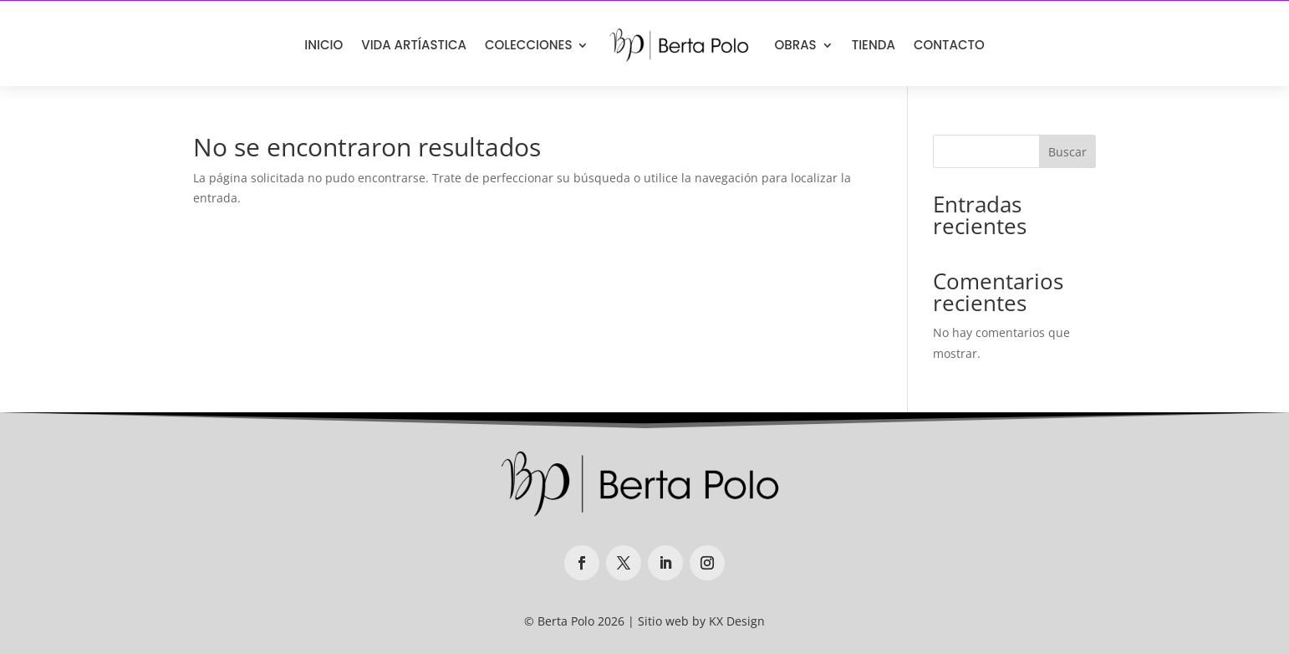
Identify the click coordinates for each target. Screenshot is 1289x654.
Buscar (1067, 152)
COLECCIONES (529, 45)
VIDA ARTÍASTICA (413, 45)
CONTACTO (949, 45)
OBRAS (795, 45)
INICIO (323, 45)
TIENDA (873, 45)
